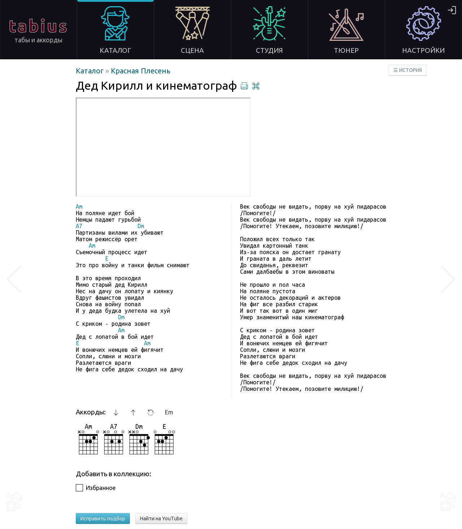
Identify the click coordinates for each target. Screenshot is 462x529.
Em (169, 412)
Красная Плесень (140, 71)
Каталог (90, 71)
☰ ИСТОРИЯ (407, 70)
